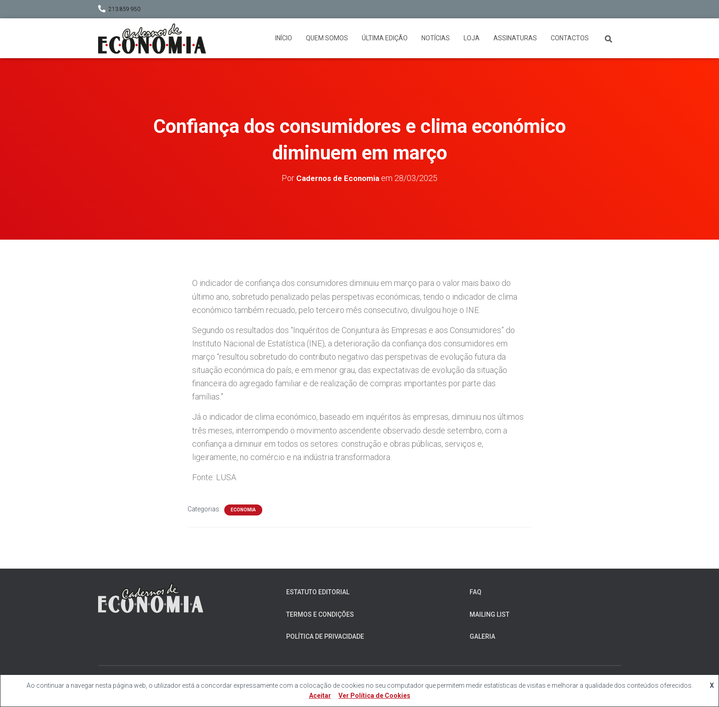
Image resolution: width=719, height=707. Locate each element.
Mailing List (489, 614)
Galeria (482, 636)
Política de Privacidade (325, 636)
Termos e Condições (320, 614)
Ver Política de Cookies (374, 695)
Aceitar (320, 695)
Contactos (570, 38)
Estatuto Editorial (317, 592)
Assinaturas (515, 38)
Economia (243, 509)
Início (283, 38)
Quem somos (327, 38)
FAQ (475, 592)
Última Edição (385, 38)
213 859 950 (124, 9)
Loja (472, 38)
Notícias (435, 38)
